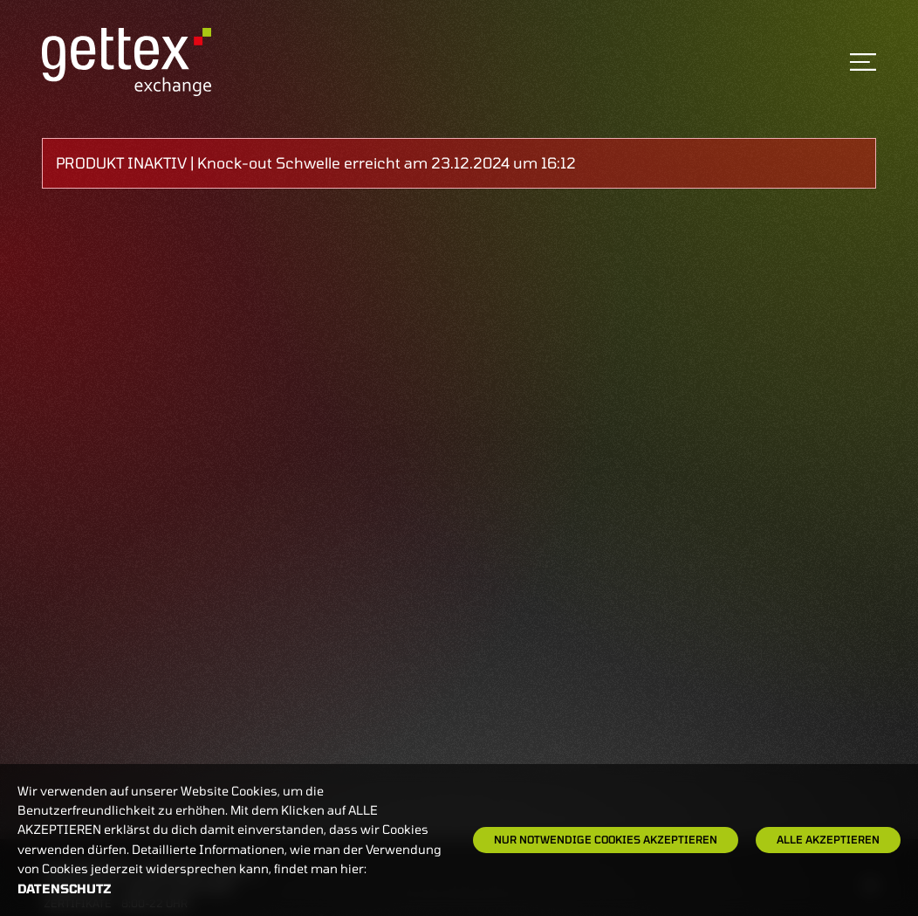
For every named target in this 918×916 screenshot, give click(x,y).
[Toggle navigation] (863, 62)
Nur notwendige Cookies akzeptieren (605, 839)
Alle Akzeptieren (828, 839)
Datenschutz (64, 888)
